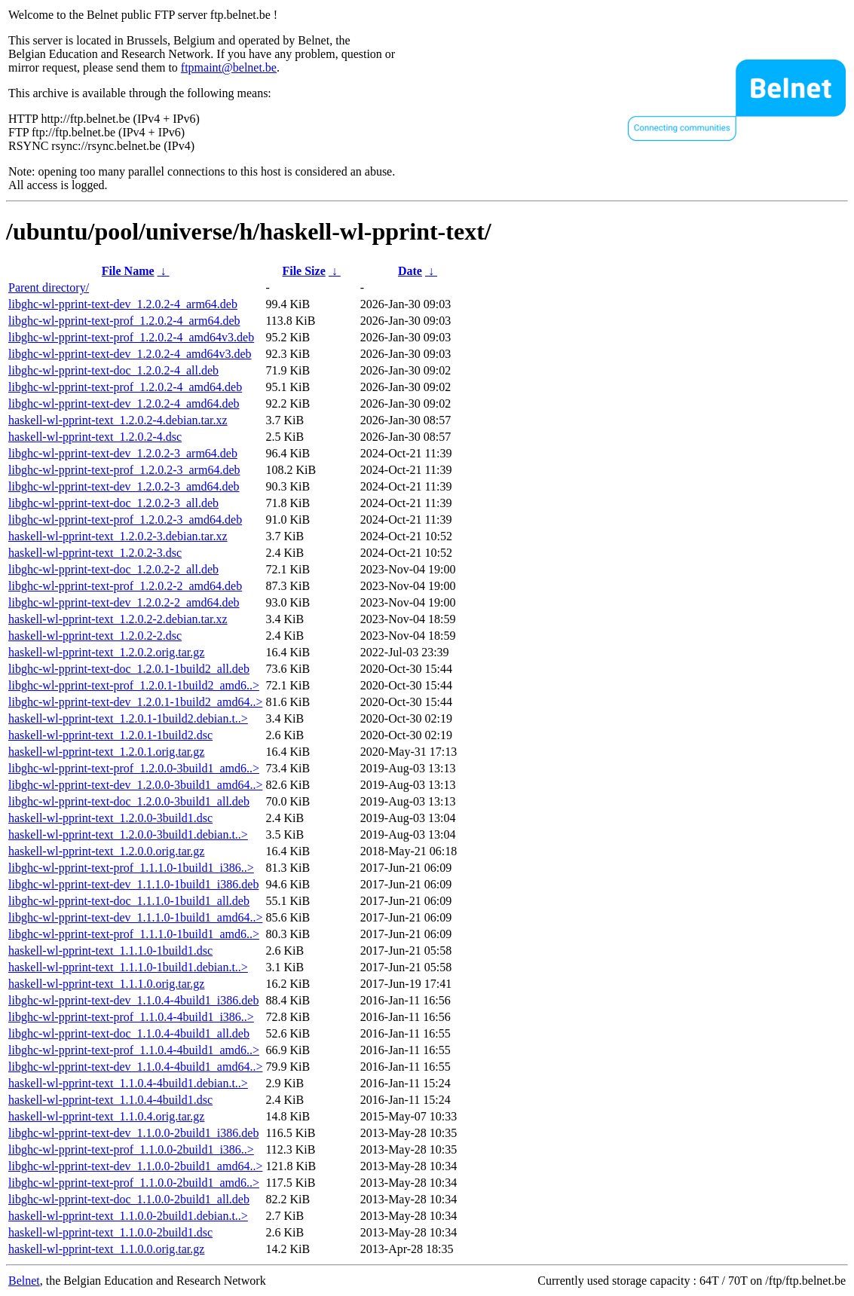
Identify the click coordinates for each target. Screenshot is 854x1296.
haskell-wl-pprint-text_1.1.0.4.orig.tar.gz (106, 1116)
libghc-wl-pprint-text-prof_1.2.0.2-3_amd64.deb (125, 519)
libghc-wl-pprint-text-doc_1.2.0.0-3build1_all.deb (128, 801)
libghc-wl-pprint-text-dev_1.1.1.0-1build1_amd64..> (135, 917)
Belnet (24, 1280)
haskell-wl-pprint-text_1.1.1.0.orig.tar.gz (106, 983)
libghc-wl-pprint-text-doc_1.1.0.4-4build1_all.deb (128, 1033)
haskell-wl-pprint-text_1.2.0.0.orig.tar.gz (106, 851)
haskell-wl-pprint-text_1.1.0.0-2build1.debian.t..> (128, 1215)
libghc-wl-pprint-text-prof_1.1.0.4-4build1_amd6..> (133, 1050)
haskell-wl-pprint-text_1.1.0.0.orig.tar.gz (106, 1249)
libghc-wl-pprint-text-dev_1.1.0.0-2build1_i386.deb (133, 1132)
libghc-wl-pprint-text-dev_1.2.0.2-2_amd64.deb (124, 602)
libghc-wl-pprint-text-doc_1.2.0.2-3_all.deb (113, 503)
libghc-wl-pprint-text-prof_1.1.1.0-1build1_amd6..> (133, 934)
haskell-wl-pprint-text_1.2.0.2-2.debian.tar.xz (118, 619)
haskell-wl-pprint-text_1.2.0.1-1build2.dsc (110, 735)
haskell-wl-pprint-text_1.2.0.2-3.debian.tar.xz (118, 536)
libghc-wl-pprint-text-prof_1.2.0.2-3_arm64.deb (124, 469)
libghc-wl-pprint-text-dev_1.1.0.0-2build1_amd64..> (135, 1166)
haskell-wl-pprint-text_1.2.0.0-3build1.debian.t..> (128, 834)
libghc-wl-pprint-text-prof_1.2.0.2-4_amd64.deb (125, 387)
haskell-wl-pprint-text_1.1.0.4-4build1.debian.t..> (128, 1083)
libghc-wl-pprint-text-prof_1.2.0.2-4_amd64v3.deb (131, 337)
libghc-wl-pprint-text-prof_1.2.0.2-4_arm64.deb (124, 320)
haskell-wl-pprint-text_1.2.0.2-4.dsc (95, 436)
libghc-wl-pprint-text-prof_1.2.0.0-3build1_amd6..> (133, 768)
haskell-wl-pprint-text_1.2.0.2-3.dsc (95, 552)
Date (410, 270)
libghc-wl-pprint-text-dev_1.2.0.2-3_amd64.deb (124, 486)
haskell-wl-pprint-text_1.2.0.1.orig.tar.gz (106, 751)
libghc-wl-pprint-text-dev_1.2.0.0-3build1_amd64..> (135, 784)
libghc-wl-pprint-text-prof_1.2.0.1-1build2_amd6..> (133, 685)
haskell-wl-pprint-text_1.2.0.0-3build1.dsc (110, 818)
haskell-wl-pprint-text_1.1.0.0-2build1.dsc (110, 1232)
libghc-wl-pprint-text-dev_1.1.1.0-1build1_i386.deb (133, 884)
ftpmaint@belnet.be (229, 67)
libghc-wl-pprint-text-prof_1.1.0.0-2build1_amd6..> (133, 1182)
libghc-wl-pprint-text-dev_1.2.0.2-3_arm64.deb (122, 453)
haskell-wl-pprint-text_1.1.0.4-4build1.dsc (110, 1099)
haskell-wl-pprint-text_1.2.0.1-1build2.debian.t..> (128, 718)
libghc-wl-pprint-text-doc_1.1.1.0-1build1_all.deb (128, 900)
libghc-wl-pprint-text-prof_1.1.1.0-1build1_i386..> (131, 867)
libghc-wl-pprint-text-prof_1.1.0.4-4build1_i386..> (131, 1016)
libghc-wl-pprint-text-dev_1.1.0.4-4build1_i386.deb (133, 1000)
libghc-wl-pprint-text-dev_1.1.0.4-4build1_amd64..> (135, 1066)
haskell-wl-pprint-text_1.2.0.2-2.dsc (95, 635)
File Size (303, 270)
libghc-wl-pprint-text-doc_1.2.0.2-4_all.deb (113, 370)
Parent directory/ (48, 287)
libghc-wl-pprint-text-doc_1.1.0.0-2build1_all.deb (128, 1199)
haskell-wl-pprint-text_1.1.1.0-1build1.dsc (110, 950)
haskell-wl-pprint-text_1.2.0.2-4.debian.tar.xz (118, 420)
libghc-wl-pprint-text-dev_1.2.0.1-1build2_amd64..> (135, 701)
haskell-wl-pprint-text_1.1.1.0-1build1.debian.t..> (128, 967)
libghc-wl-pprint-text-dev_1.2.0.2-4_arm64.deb (122, 304)
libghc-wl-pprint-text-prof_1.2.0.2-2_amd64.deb (125, 585)
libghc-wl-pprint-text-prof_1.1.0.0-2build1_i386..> (131, 1149)
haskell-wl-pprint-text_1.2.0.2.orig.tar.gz (106, 652)
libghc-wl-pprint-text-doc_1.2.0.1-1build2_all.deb (128, 668)
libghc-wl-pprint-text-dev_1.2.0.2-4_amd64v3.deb (130, 353)
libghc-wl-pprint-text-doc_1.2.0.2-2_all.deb (113, 569)
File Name (128, 270)
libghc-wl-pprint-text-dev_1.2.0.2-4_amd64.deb (124, 403)
